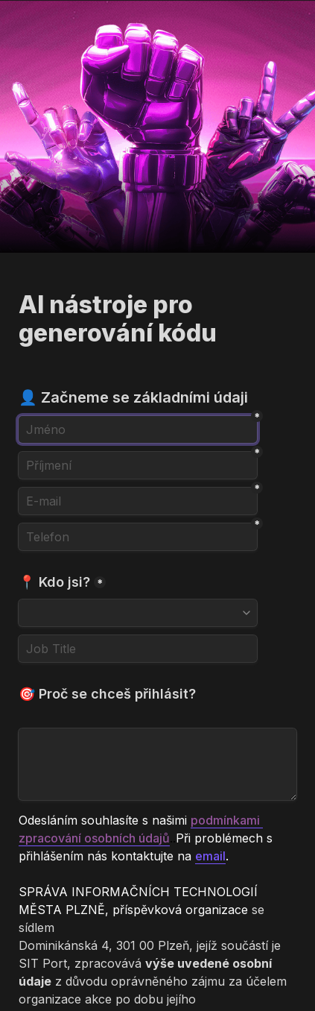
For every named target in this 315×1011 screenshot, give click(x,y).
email (210, 855)
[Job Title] (138, 648)
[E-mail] (138, 501)
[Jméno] (138, 429)
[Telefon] (138, 536)
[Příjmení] (138, 465)
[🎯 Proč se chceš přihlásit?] (157, 764)
